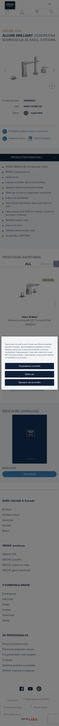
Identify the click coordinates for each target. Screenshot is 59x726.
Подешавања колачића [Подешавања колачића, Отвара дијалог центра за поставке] (29, 366)
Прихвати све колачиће (30, 382)
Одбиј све (29, 374)
